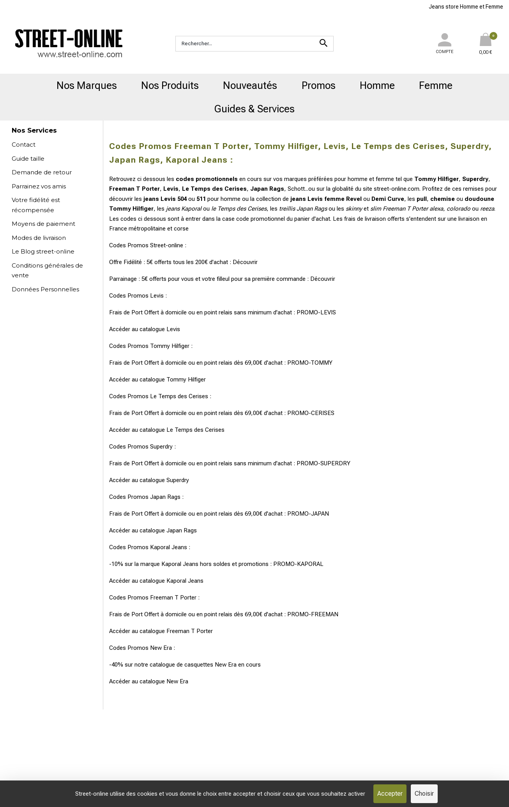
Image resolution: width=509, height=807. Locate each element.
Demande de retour (42, 172)
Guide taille (28, 158)
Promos (319, 85)
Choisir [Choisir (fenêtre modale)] (424, 793)
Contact (23, 144)
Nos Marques (87, 85)
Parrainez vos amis (39, 186)
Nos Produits (170, 85)
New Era (177, 681)
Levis (173, 329)
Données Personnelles (45, 289)
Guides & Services (254, 109)
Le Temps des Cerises (195, 429)
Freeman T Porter (189, 631)
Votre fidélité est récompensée (36, 205)
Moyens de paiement (43, 223)
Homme (377, 85)
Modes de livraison (39, 237)
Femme (435, 85)
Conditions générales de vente (47, 270)
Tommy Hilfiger (186, 379)
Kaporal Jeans (184, 580)
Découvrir (245, 262)
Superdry (177, 480)
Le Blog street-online (43, 251)
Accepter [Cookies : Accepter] (390, 793)
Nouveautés (250, 85)
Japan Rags (181, 530)
